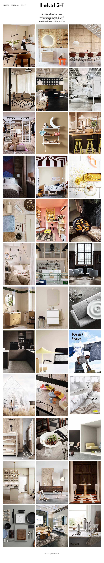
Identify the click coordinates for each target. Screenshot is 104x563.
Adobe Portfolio (55, 553)
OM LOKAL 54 (15, 5)
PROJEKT (6, 5)
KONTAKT (23, 5)
